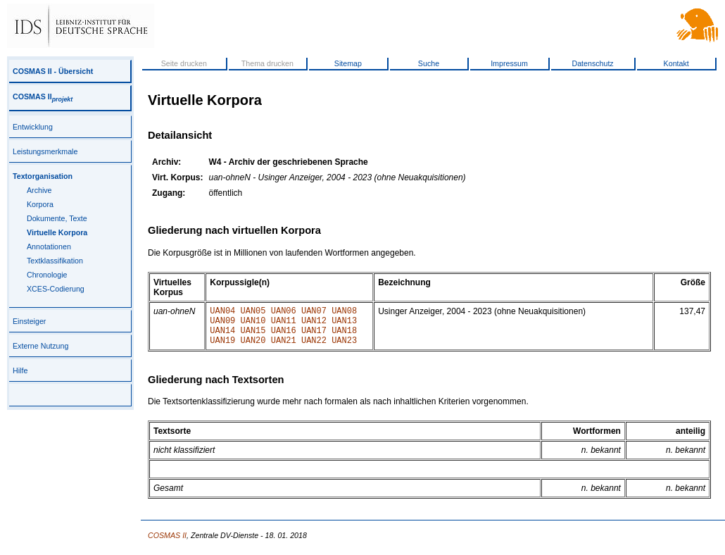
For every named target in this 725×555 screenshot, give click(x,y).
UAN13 (344, 324)
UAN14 (222, 336)
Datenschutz (592, 63)
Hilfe (20, 370)
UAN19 (222, 348)
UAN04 (222, 312)
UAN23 (344, 348)
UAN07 (314, 312)
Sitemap (348, 63)
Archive (39, 190)
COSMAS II (42, 96)
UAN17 (314, 336)
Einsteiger (29, 321)
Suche (428, 63)
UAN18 (344, 336)
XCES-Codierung (55, 289)
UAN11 (283, 324)
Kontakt (676, 63)
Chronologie (47, 274)
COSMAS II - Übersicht (53, 71)
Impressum (509, 63)
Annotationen (49, 246)
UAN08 (344, 312)
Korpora (40, 204)
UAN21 (283, 348)
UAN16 (283, 336)
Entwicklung (33, 127)
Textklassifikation (55, 260)
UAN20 (253, 348)
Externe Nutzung (40, 346)
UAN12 (314, 324)
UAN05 (253, 312)
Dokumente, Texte (57, 218)
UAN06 (283, 312)
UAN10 (253, 324)
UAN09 (222, 324)
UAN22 (314, 348)
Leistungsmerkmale (45, 151)
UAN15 (253, 336)
